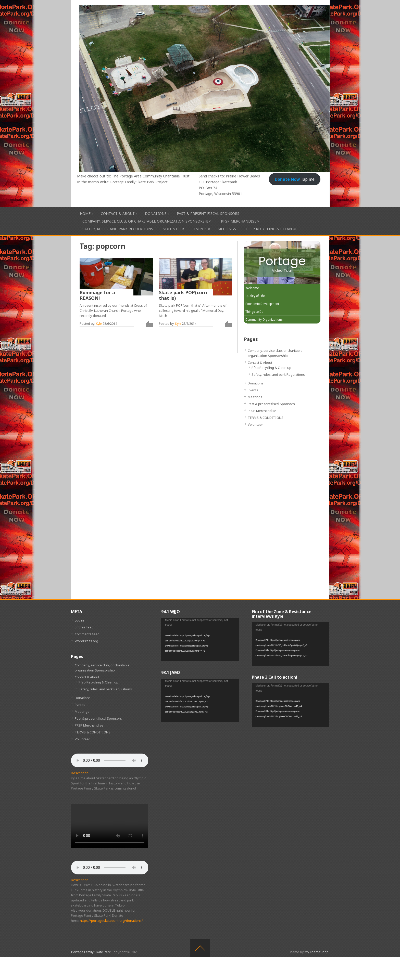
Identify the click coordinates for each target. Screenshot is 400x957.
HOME (85, 213)
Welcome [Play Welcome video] (252, 288)
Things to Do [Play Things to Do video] (254, 312)
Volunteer (173, 228)
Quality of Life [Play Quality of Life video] (255, 296)
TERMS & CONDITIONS (265, 417)
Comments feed (87, 634)
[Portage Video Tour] (282, 262)
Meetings (227, 228)
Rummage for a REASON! (97, 295)
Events (200, 228)
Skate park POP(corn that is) (183, 295)
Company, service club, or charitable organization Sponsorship (146, 221)
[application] (200, 639)
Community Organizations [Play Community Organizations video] (264, 319)
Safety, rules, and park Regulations (117, 228)
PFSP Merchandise (238, 221)
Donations (156, 213)
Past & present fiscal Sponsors (208, 213)
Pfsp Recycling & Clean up (271, 228)
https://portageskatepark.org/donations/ (111, 920)
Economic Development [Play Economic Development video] (262, 304)
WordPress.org (86, 641)
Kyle (99, 323)
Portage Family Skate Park (91, 952)
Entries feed (84, 627)
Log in (79, 620)
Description (80, 773)
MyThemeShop (317, 952)
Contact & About (118, 213)
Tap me (295, 179)
